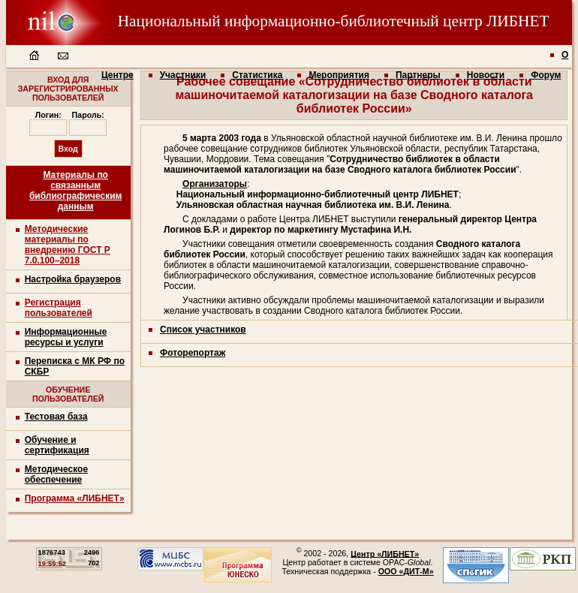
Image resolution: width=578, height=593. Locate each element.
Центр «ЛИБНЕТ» (385, 553)
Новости (485, 75)
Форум (546, 75)
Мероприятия (339, 75)
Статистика (257, 75)
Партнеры (418, 75)
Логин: (48, 114)
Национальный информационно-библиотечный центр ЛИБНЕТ (277, 21)
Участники (183, 75)
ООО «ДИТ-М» (406, 571)
